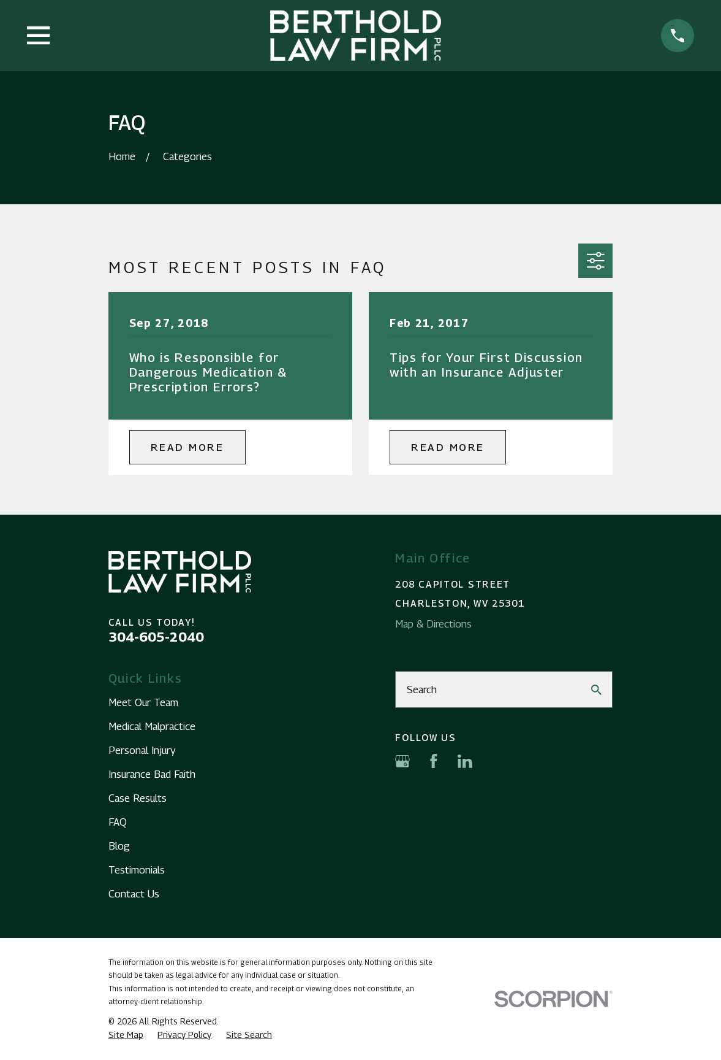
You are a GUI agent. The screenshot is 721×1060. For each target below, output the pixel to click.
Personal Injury (142, 750)
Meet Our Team (143, 702)
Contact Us (133, 894)
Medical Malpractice (151, 726)
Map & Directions (433, 624)
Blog (119, 846)
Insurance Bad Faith (151, 774)
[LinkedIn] (465, 761)
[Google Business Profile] (402, 761)
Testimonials (136, 870)
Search (422, 689)
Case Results (137, 798)
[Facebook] (433, 761)
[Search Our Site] (596, 690)
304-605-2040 (156, 637)
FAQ (117, 822)
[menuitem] (125, 1035)
